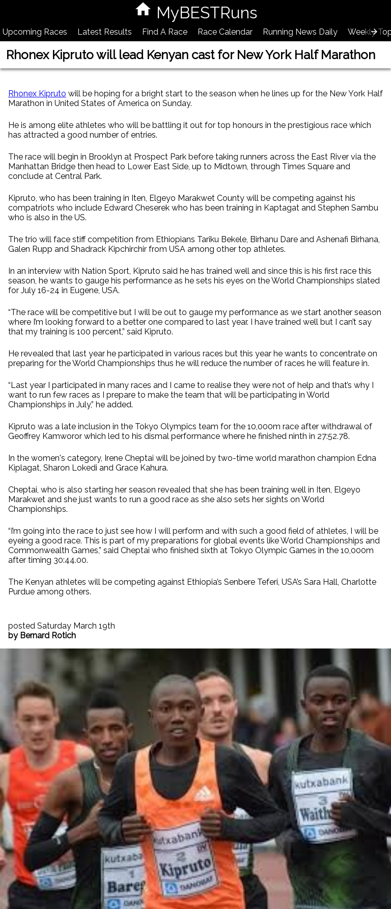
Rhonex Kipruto (37, 93)
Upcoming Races (35, 32)
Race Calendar (225, 32)
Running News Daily (300, 32)
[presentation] (374, 31)
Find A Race (164, 32)
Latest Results (104, 32)
